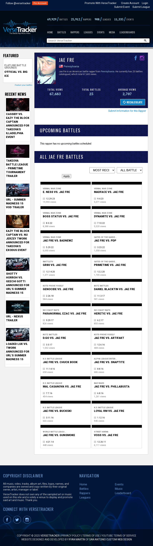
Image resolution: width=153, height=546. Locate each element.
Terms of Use (91, 535)
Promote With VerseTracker (101, 3)
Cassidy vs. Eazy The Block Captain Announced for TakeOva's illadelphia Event (17, 125)
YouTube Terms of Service (118, 535)
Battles (61, 32)
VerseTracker (50, 535)
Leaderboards (127, 32)
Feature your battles (23, 85)
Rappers (74, 32)
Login (145, 3)
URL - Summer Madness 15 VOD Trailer (16, 203)
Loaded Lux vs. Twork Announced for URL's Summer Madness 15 (17, 351)
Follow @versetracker (18, 3)
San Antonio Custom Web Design (110, 539)
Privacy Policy (71, 535)
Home (50, 32)
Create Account (130, 3)
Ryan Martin (77, 539)
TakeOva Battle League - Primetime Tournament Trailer (17, 168)
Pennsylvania (71, 66)
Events (100, 32)
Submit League (141, 6)
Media (112, 32)
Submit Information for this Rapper (127, 110)
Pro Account (40, 3)
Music (119, 488)
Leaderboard (123, 493)
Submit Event (122, 6)
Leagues (88, 32)
